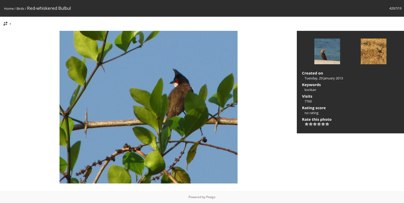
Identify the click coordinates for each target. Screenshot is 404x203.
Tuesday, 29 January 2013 (324, 78)
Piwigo (210, 197)
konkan (310, 89)
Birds (20, 8)
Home (9, 8)
